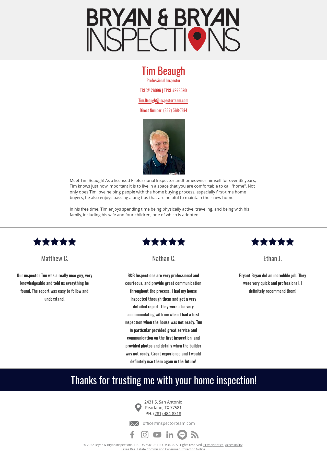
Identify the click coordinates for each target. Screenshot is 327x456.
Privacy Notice (213, 445)
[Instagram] (145, 435)
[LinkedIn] (170, 435)
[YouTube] (157, 435)
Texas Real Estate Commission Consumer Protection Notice (163, 449)
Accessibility (233, 445)
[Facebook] (132, 435)
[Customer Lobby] (182, 435)
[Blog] (195, 435)
